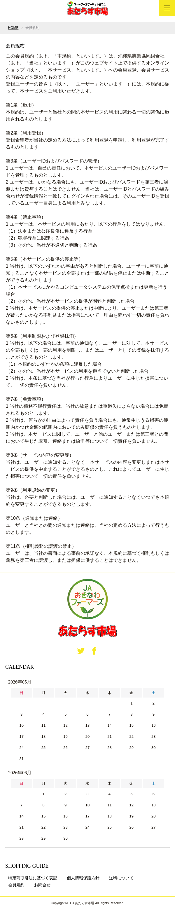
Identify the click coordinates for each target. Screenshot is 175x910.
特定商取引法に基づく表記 (32, 878)
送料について (121, 878)
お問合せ (42, 885)
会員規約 (16, 885)
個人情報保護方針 (83, 878)
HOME (13, 28)
